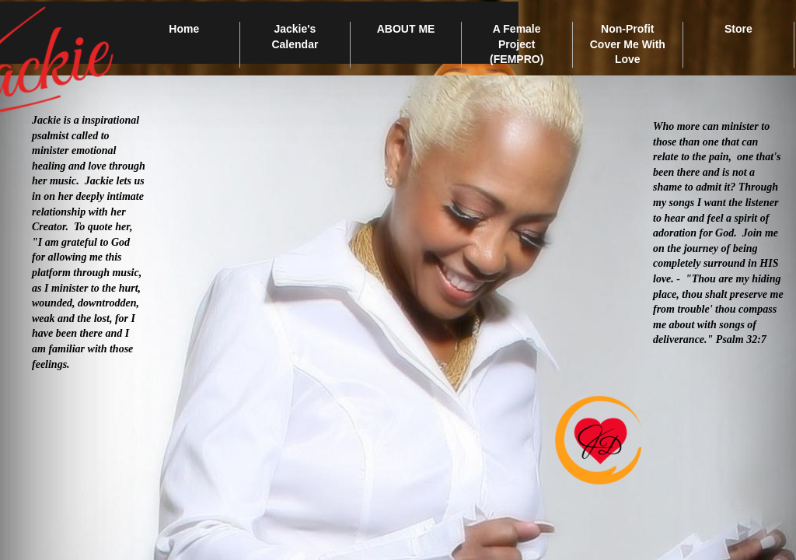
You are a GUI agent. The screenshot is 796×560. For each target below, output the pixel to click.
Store (738, 29)
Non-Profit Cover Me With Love (627, 44)
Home (184, 29)
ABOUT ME (406, 29)
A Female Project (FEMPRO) (516, 44)
